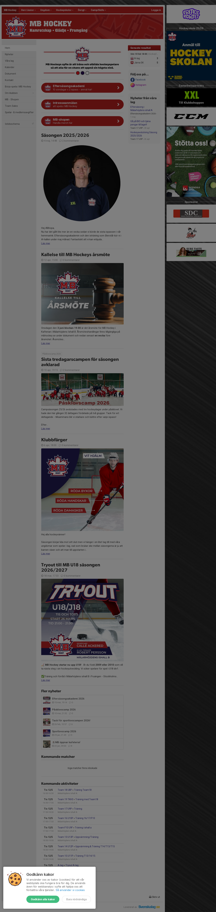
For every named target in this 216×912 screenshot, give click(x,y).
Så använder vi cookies (70, 890)
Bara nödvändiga (76, 899)
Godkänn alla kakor (43, 899)
